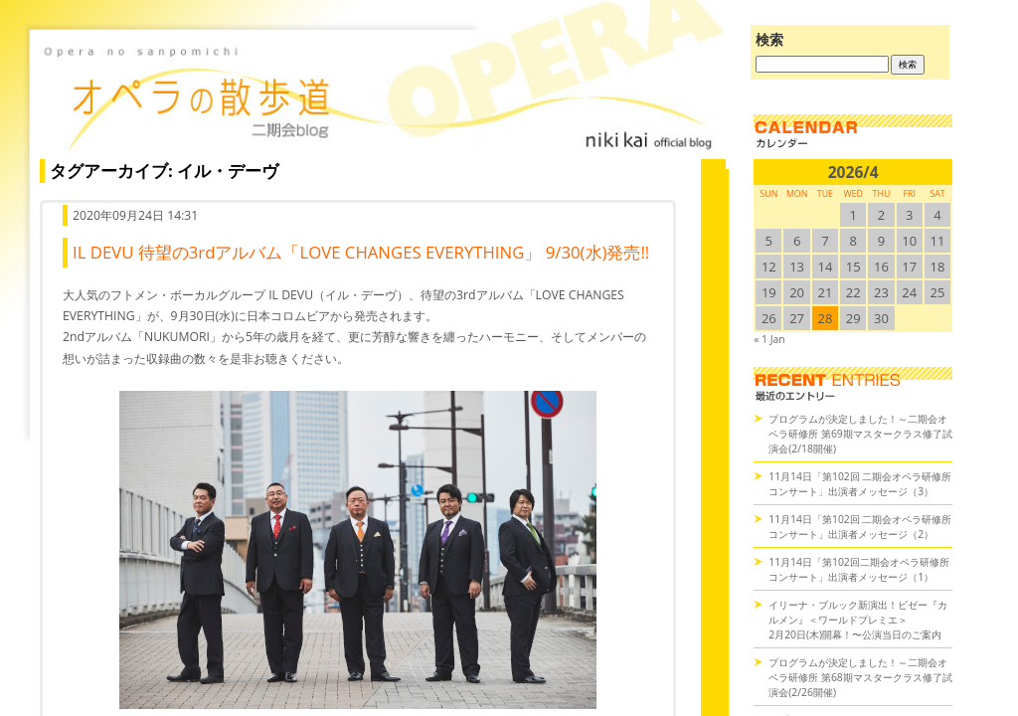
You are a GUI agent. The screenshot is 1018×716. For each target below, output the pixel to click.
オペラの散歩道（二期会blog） (378, 94)
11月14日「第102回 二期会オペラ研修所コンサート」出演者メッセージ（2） (859, 526)
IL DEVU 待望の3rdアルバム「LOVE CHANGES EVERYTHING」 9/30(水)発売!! (361, 252)
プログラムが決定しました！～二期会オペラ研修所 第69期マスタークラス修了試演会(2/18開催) (860, 433)
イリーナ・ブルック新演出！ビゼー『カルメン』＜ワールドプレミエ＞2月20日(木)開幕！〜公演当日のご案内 (857, 619)
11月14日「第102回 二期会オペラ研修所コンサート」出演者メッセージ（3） (859, 483)
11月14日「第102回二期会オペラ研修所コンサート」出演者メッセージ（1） (858, 569)
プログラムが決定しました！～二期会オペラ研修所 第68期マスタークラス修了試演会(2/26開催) (860, 677)
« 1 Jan (769, 339)
